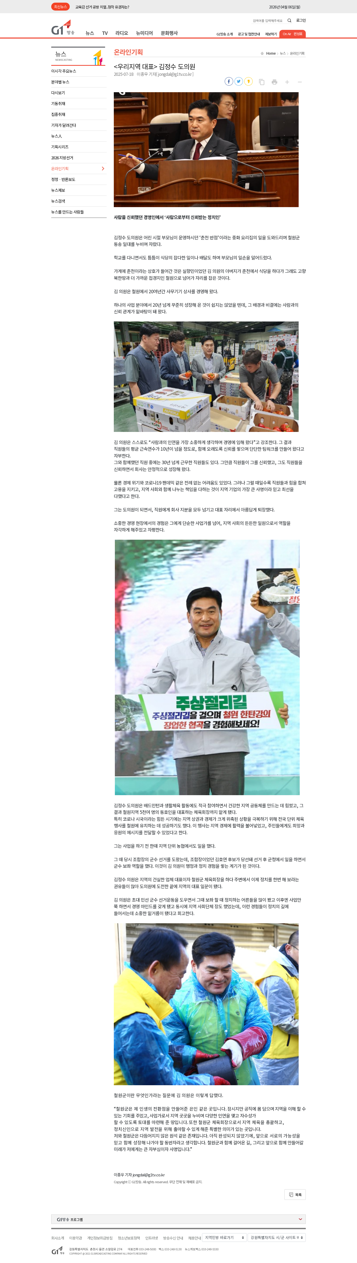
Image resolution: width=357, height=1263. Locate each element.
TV (104, 32)
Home (271, 53)
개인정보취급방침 (99, 1238)
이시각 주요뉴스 (63, 71)
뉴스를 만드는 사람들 (67, 212)
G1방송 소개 (225, 33)
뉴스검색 (58, 201)
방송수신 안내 (173, 1238)
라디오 (121, 32)
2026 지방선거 (62, 157)
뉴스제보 (58, 190)
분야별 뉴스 (60, 82)
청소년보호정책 (129, 1238)
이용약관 (75, 1238)
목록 (298, 1194)
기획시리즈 (59, 147)
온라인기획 (59, 168)
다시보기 (58, 92)
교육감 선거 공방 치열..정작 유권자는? (102, 7)
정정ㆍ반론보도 (63, 179)
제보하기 (271, 33)
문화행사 (169, 32)
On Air (287, 33)
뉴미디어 (144, 32)
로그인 (301, 20)
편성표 (298, 33)
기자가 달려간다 (63, 125)
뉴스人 (56, 136)
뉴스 (90, 32)
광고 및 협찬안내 (249, 33)
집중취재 (58, 114)
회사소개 (57, 1238)
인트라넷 (151, 1238)
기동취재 (58, 103)
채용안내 (194, 1238)
